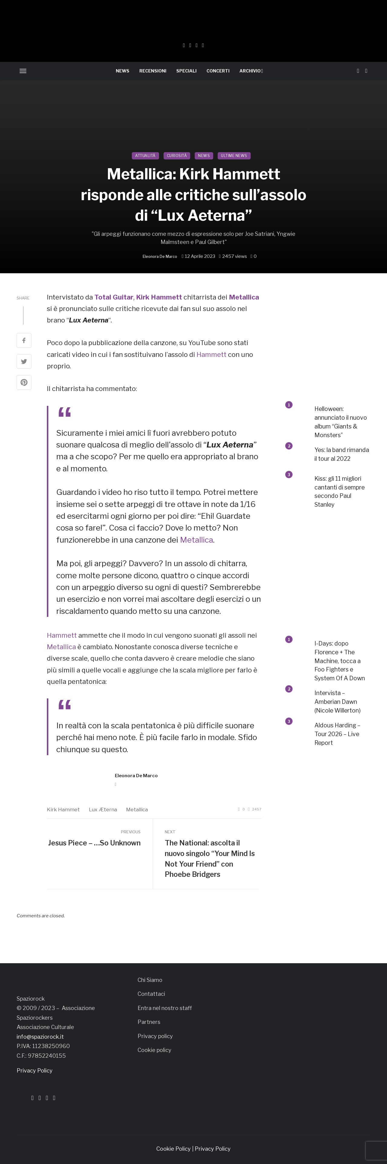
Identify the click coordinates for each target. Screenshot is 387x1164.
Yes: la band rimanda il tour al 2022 (341, 454)
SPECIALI (186, 70)
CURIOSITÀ (177, 155)
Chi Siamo (150, 980)
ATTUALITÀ (145, 155)
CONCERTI (218, 70)
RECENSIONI (152, 70)
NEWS (122, 70)
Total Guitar (113, 297)
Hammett (211, 354)
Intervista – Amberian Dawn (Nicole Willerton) (337, 701)
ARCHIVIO (250, 70)
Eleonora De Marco (160, 256)
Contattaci (151, 994)
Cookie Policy (173, 1149)
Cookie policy (154, 1050)
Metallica (244, 297)
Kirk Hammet (63, 809)
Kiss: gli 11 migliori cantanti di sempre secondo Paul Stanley (339, 491)
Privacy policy (155, 1036)
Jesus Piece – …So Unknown (94, 843)
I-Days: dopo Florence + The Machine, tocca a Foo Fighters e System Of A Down (339, 661)
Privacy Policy (35, 1070)
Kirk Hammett (159, 297)
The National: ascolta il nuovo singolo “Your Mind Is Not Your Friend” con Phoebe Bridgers (210, 859)
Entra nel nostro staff (165, 1008)
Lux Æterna (103, 809)
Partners (149, 1022)
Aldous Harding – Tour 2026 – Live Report (337, 734)
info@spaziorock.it (40, 1037)
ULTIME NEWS (234, 155)
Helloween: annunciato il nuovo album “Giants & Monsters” (340, 422)
